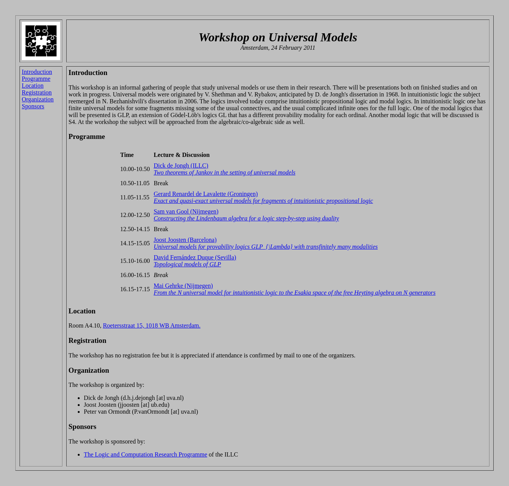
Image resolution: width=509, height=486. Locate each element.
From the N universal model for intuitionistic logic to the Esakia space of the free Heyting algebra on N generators (294, 292)
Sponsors (33, 106)
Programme (36, 78)
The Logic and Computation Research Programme (145, 454)
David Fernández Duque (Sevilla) (195, 257)
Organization (38, 99)
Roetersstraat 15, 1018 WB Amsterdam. (152, 325)
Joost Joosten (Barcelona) (185, 239)
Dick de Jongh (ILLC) (181, 165)
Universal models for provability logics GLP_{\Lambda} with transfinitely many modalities (266, 246)
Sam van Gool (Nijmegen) (186, 211)
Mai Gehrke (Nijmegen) (183, 285)
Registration (37, 92)
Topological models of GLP (187, 264)
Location (33, 85)
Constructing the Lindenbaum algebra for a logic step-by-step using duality (246, 218)
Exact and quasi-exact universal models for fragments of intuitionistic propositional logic (263, 200)
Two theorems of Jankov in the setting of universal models (224, 172)
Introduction (37, 71)
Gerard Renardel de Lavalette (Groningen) (206, 194)
